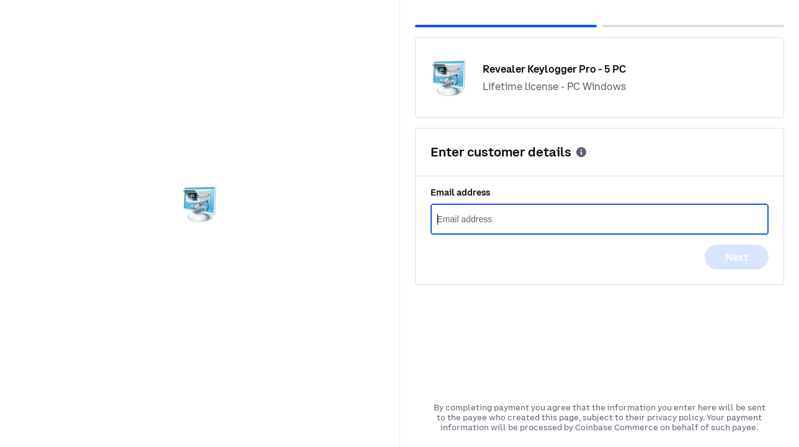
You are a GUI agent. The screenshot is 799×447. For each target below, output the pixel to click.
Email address (460, 192)
